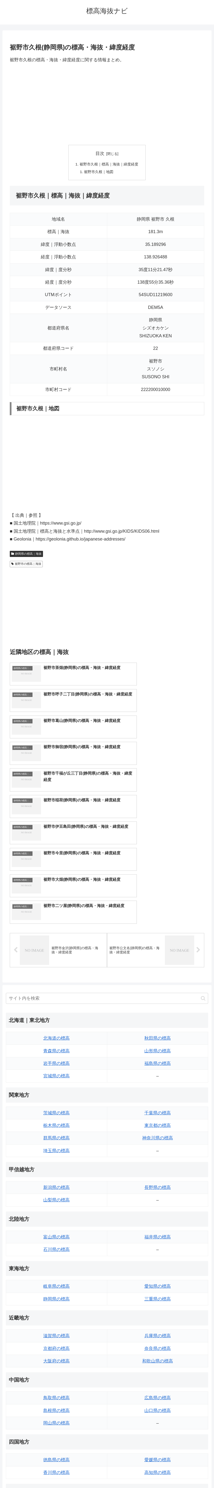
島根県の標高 (56, 1281)
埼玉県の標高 (56, 1021)
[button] (203, 869)
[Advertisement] (107, 104)
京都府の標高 (56, 1219)
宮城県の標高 (56, 947)
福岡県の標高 (56, 1380)
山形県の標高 (157, 922)
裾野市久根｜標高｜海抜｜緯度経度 (109, 164)
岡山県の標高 (56, 1294)
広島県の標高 (157, 1268)
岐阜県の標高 (56, 1157)
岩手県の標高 (56, 934)
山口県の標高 (157, 1281)
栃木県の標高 (56, 996)
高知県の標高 (157, 1343)
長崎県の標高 (56, 1405)
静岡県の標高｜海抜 (26, 554)
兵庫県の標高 (157, 1206)
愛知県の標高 (157, 1157)
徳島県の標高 (56, 1330)
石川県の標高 (56, 1120)
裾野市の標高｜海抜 (26, 565)
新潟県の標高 (56, 1058)
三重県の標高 (157, 1170)
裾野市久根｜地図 (98, 172)
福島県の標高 (157, 934)
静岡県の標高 (56, 1170)
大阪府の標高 (56, 1232)
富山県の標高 (56, 1108)
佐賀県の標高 (56, 1393)
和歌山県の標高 (157, 1232)
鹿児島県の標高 (157, 1405)
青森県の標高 (56, 922)
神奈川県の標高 (157, 1009)
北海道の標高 (56, 909)
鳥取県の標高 (56, 1268)
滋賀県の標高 (56, 1206)
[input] (107, 869)
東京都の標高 (157, 996)
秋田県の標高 (157, 909)
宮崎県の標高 (157, 1393)
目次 (100, 153)
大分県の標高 (157, 1380)
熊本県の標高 (56, 1418)
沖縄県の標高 (157, 1418)
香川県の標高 (56, 1343)
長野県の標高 (157, 1058)
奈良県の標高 (157, 1219)
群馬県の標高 (56, 1009)
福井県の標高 (157, 1108)
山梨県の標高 (56, 1071)
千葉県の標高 (157, 984)
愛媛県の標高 (157, 1330)
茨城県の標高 (56, 984)
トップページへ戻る (87, 1473)
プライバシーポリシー (125, 1473)
